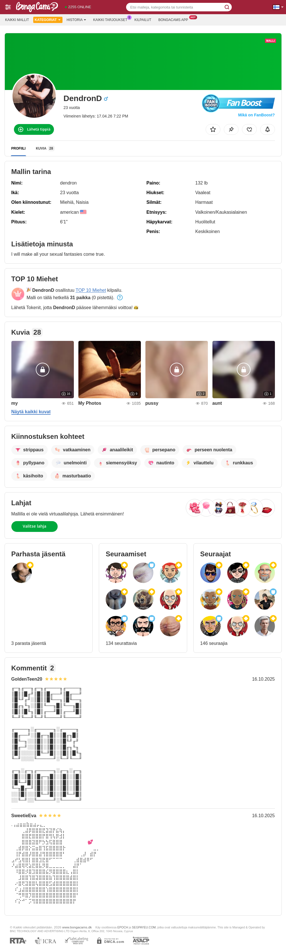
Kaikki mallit (17, 20)
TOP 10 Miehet (91, 290)
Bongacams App (174, 19)
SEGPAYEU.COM (144, 927)
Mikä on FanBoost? (256, 115)
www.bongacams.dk (77, 927)
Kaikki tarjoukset (111, 19)
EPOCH (122, 927)
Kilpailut (142, 20)
